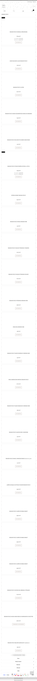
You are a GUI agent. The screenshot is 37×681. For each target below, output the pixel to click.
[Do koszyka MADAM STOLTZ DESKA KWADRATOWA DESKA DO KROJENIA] (18, 121)
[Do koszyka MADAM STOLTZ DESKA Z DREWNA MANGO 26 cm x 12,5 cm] (18, 466)
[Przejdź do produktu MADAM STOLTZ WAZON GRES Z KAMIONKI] (18, 425)
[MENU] (4, 11)
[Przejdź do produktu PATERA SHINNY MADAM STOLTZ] (18, 188)
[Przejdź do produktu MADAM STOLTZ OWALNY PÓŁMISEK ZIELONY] (18, 267)
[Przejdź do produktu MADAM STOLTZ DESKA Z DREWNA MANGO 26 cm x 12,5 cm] (18, 451)
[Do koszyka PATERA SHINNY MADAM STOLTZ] (18, 203)
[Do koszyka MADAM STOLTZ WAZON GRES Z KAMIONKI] (18, 440)
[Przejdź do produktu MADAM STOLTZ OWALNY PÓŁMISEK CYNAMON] (18, 240)
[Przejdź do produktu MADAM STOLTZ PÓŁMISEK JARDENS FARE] (18, 293)
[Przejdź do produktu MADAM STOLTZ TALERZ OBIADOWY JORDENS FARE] (18, 398)
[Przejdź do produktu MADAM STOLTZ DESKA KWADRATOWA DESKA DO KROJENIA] (18, 106)
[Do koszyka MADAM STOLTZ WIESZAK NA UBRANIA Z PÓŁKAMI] (18, 598)
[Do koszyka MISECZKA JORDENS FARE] (18, 335)
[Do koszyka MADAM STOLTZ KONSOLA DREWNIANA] (18, 42)
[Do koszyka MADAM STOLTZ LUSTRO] (18, 95)
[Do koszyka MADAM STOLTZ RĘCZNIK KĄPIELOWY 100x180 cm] (18, 651)
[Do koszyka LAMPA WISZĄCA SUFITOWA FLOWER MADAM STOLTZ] (18, 493)
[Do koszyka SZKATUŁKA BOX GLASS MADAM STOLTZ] (18, 69)
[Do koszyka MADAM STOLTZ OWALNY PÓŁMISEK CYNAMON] (18, 256)
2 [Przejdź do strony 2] (14, 655)
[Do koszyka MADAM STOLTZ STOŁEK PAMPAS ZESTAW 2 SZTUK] (18, 177)
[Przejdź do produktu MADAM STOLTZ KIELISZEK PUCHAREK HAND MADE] (18, 132)
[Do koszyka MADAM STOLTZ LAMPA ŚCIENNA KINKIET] (18, 519)
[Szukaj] (14, 11)
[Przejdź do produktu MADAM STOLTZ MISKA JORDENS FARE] (18, 214)
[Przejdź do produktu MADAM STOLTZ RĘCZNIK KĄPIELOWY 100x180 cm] (18, 635)
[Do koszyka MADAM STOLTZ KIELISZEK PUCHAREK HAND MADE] (18, 148)
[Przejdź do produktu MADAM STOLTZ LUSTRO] (18, 80)
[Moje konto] (23, 11)
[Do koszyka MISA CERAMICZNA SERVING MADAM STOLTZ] (18, 387)
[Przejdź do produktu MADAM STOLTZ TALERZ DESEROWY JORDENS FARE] (18, 346)
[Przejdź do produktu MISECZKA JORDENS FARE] (18, 319)
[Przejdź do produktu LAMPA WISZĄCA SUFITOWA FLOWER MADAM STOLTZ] (18, 477)
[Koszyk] (32, 11)
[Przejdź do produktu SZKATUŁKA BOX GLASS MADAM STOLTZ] (18, 53)
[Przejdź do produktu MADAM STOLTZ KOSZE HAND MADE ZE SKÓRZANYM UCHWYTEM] (18, 609)
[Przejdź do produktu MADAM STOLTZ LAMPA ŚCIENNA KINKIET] (18, 504)
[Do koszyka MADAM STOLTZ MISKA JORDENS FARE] (18, 229)
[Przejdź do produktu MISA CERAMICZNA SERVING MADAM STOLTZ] (18, 372)
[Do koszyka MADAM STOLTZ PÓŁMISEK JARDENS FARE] (18, 308)
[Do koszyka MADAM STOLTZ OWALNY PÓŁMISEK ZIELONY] (18, 282)
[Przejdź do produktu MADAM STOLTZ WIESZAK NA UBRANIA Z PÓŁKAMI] (18, 583)
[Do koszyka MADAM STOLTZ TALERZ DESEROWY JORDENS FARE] (18, 361)
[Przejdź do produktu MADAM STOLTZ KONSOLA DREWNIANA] (18, 24)
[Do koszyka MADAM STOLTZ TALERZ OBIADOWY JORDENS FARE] (18, 414)
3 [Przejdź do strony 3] (16, 655)
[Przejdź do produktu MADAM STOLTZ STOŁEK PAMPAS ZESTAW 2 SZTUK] (18, 159)
